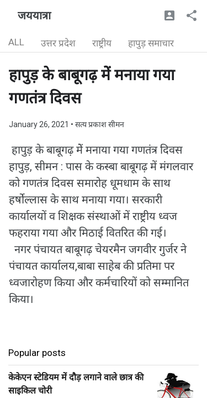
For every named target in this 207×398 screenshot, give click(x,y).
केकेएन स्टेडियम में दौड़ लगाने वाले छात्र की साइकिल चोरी (76, 384)
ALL (16, 42)
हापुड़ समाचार (151, 43)
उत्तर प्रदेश (58, 43)
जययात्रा (34, 15)
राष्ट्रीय (102, 43)
